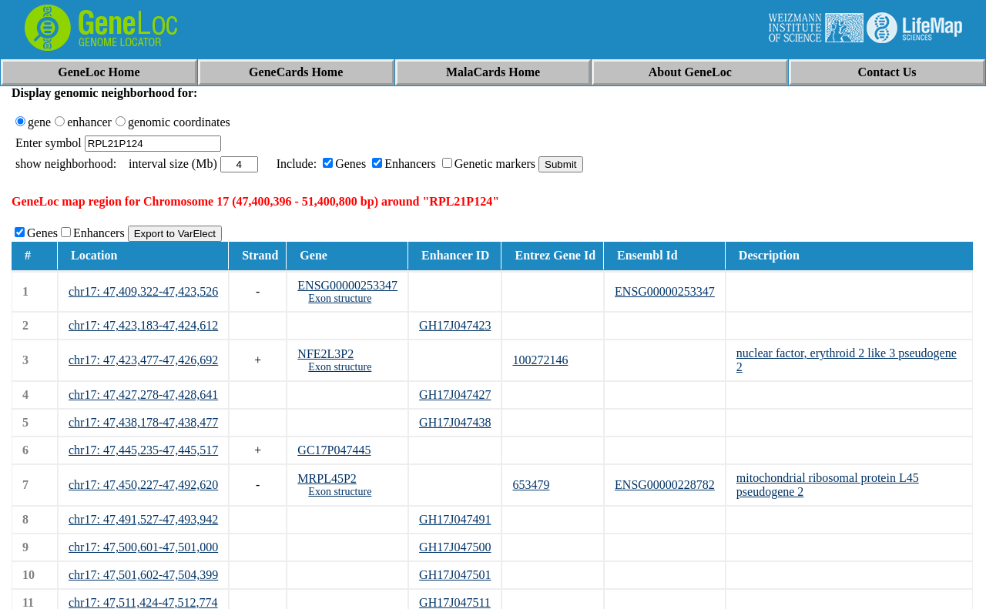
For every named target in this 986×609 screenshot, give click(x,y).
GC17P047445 (334, 450)
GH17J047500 (455, 547)
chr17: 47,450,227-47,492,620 (143, 484)
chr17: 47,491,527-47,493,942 (143, 519)
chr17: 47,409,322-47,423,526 (143, 291)
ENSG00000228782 (665, 484)
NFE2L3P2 (325, 353)
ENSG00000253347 (347, 285)
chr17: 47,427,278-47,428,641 (143, 394)
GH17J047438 (455, 422)
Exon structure (339, 298)
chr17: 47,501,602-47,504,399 (143, 574)
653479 (530, 484)
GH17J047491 (455, 519)
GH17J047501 (455, 574)
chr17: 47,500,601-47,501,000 (143, 547)
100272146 (540, 359)
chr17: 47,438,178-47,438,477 (143, 422)
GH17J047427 (455, 394)
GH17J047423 (455, 325)
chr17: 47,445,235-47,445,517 (143, 450)
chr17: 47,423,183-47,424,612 (143, 325)
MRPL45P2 (326, 478)
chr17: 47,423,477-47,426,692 (143, 359)
